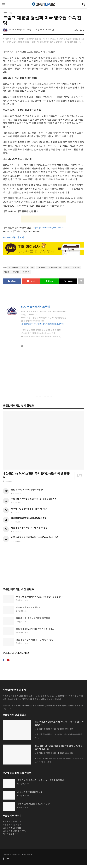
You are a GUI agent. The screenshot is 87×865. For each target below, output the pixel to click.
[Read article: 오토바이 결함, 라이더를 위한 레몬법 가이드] (8, 631)
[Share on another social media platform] (81, 281)
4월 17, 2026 (63, 753)
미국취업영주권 (55, 267)
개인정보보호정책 (10, 834)
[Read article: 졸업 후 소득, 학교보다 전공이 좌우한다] (8, 621)
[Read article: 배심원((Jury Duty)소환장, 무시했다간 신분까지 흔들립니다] (43, 440)
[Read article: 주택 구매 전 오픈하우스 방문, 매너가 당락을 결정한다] (8, 599)
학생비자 (26, 272)
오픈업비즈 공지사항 (12, 828)
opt (32, 267)
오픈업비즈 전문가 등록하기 (15, 831)
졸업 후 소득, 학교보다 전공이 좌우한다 (27, 489)
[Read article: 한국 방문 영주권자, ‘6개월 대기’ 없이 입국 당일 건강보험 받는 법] (17, 754)
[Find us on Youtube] (8, 660)
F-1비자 (25, 267)
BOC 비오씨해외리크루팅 (21, 29)
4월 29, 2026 (63, 729)
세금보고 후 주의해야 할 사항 (28, 607)
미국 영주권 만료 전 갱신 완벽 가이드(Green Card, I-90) (34, 537)
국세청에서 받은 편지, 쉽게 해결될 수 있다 (28, 518)
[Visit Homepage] (43, 4)
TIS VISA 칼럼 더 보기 (13, 237)
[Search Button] (83, 4)
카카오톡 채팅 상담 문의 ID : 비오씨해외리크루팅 (42, 324)
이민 (10, 13)
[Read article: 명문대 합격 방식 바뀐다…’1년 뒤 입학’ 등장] (8, 642)
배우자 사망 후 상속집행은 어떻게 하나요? (29, 509)
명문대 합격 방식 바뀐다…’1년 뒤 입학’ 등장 (29, 528)
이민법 (6, 272)
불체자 (67, 267)
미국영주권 (41, 267)
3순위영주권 (14, 267)
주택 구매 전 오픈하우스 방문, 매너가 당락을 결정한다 (33, 499)
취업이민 (16, 272)
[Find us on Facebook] (3, 660)
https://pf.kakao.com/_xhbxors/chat (49, 227)
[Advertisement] (43, 219)
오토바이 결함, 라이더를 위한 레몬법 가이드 (35, 629)
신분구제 (76, 267)
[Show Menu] (3, 4)
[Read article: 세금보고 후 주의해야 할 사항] (8, 610)
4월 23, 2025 (41, 29)
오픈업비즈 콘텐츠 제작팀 (46, 729)
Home (5, 13)
